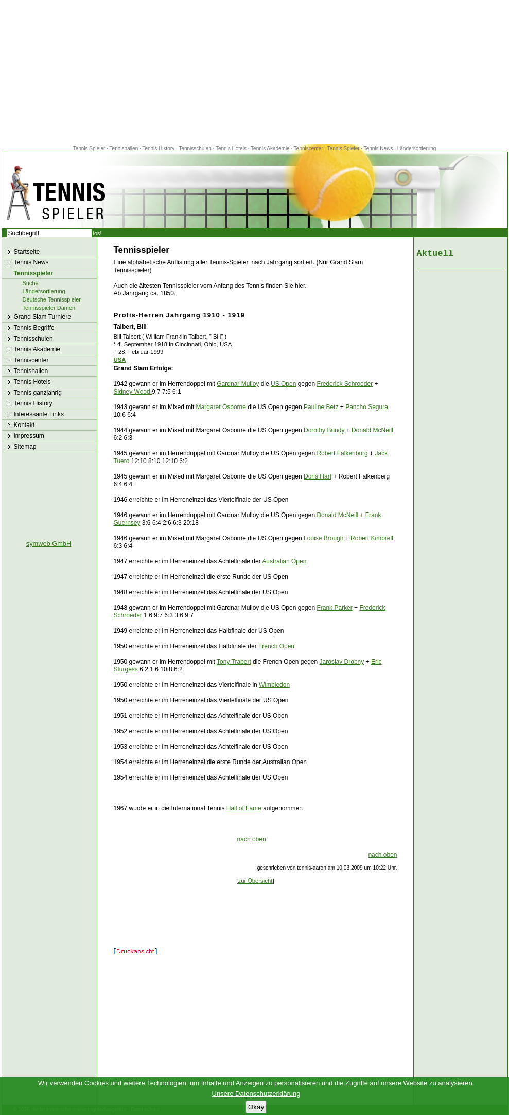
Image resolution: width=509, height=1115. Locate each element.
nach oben (251, 839)
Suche (31, 283)
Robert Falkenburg (342, 453)
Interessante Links (39, 414)
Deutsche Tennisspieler (52, 299)
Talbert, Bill (130, 326)
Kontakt (24, 425)
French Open (276, 646)
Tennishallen (124, 148)
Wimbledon (274, 684)
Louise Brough (323, 538)
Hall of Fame (243, 808)
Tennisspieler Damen (49, 308)
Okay (256, 1107)
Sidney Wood (133, 391)
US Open (283, 383)
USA (120, 360)
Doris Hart (317, 476)
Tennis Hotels (232, 148)
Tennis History (158, 148)
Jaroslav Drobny (342, 661)
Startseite (27, 251)
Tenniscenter (308, 148)
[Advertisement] (255, 72)
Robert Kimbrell (371, 538)
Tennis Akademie (271, 148)
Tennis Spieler (89, 148)
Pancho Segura (366, 407)
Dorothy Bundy (324, 430)
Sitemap (25, 446)
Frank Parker (334, 607)
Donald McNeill (372, 430)
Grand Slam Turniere (42, 317)
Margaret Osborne (221, 407)
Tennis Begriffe (34, 327)
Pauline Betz (321, 407)
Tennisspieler (33, 273)
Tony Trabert (234, 661)
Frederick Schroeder (345, 383)
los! (97, 233)
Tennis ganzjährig (38, 392)
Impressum (29, 435)
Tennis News (378, 148)
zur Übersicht (255, 881)
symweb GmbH (48, 543)
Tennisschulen (195, 148)
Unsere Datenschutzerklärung (256, 1094)
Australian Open (284, 561)
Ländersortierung (416, 148)
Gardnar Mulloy (238, 383)
